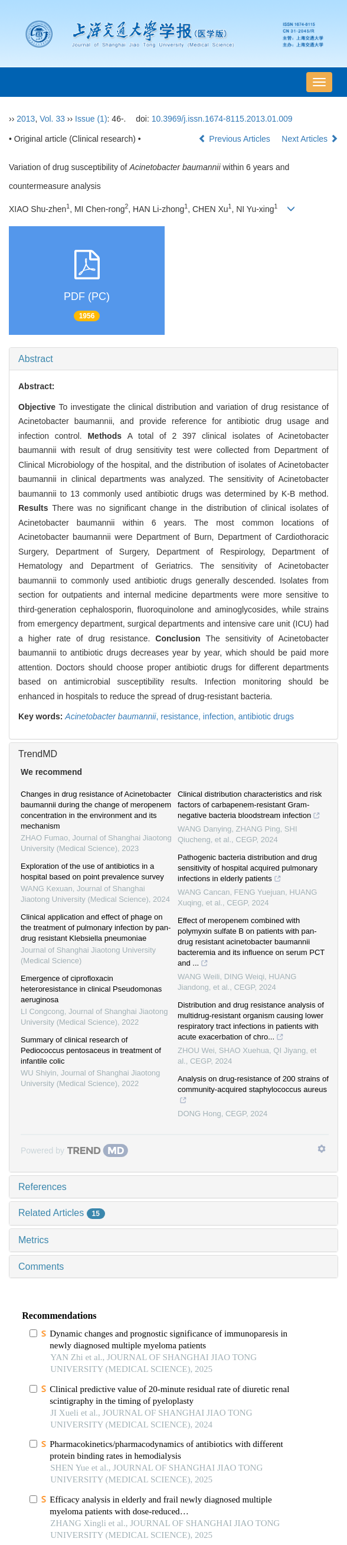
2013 (26, 118)
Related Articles (61, 1213)
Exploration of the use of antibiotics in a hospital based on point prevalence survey (92, 871)
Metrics (33, 1240)
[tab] (173, 359)
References (42, 1187)
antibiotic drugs (266, 716)
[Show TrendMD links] (321, 1148)
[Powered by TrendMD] (74, 1150)
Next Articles (309, 139)
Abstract (35, 359)
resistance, (182, 716)
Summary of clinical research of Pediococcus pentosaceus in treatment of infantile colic (91, 1050)
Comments (41, 1267)
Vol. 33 (52, 118)
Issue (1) (91, 118)
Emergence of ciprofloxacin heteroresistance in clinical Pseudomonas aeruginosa (91, 989)
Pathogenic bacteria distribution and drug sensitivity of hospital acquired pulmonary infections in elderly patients (247, 869)
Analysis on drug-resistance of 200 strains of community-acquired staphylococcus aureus (253, 1090)
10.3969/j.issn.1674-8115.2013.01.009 (222, 118)
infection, (220, 716)
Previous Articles (235, 139)
